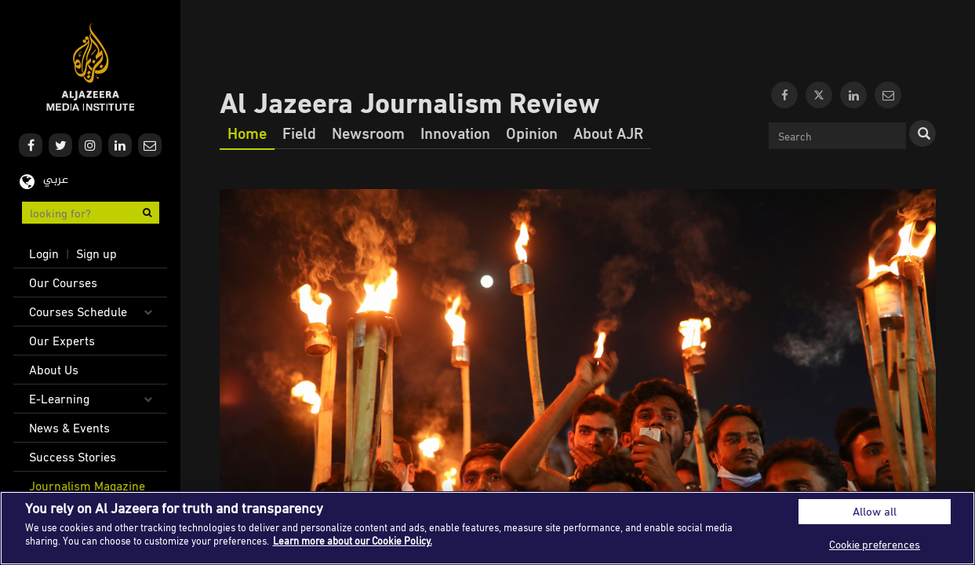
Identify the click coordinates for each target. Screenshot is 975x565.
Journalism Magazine (87, 486)
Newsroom (368, 132)
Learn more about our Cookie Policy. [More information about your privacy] (352, 540)
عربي (55, 180)
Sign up (96, 253)
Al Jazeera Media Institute (90, 67)
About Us (53, 369)
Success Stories (72, 457)
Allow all (875, 511)
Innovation (455, 132)
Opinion (532, 132)
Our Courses (63, 282)
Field (299, 132)
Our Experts (62, 340)
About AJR (608, 132)
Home (247, 132)
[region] (487, 528)
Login (44, 253)
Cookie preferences (874, 544)
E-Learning (59, 398)
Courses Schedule (78, 311)
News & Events (69, 428)
